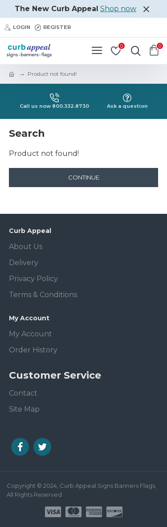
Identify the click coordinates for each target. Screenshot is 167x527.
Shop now (118, 8)
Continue (83, 177)
